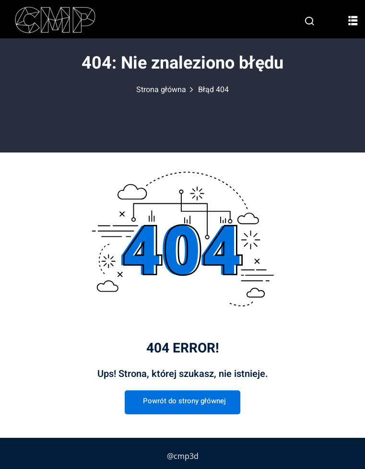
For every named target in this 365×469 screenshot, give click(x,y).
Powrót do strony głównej (182, 401)
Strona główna (161, 89)
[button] (353, 20)
